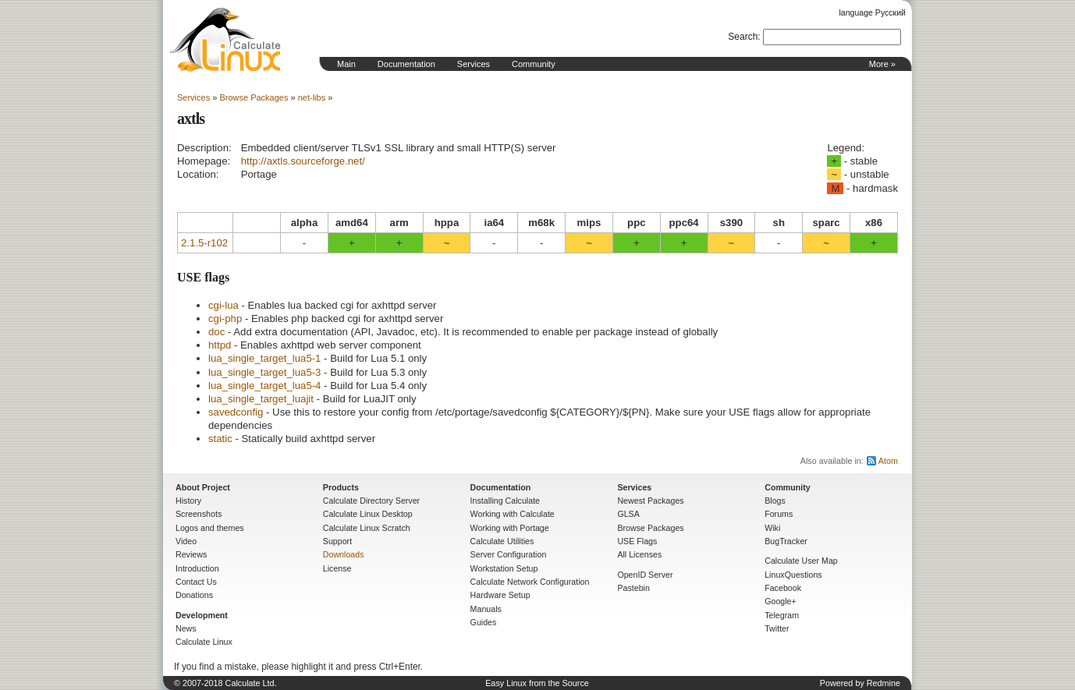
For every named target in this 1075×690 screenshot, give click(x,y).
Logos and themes (210, 528)
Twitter (777, 628)
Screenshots (199, 513)
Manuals (486, 609)
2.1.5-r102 (204, 243)
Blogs (775, 500)
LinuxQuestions (793, 574)
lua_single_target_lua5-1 (264, 358)
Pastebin (633, 588)
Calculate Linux (204, 641)
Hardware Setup (500, 595)
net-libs (311, 97)
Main (346, 64)
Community (533, 64)
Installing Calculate (505, 500)
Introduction (197, 568)
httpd (219, 345)
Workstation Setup (504, 568)
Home (225, 40)
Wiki (772, 528)
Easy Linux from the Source (537, 683)
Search (742, 36)
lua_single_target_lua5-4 (264, 385)
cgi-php (225, 318)
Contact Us (196, 581)
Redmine (883, 683)
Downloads (343, 554)
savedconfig (235, 412)
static (220, 438)
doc (216, 332)
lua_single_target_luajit (261, 399)
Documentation (406, 64)
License (337, 568)
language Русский (872, 12)
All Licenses (639, 554)
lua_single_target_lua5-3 (264, 372)
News (186, 628)
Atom (888, 460)
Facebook (783, 588)
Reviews (191, 554)
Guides (483, 622)
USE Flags (637, 541)
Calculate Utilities (502, 541)
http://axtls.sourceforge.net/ (303, 161)
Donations (194, 595)
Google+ (780, 601)
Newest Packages (650, 500)
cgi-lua (223, 305)
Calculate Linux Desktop (368, 513)
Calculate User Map (801, 560)
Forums (779, 513)
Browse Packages (253, 97)
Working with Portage (509, 528)
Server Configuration (508, 554)
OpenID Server (644, 574)
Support (337, 541)
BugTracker (786, 541)
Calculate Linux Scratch (366, 528)
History (188, 500)
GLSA (628, 513)
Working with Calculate (512, 513)
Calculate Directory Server (371, 500)
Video (186, 541)
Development (202, 615)
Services (473, 64)
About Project (203, 487)
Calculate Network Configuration (530, 581)
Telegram (782, 615)
